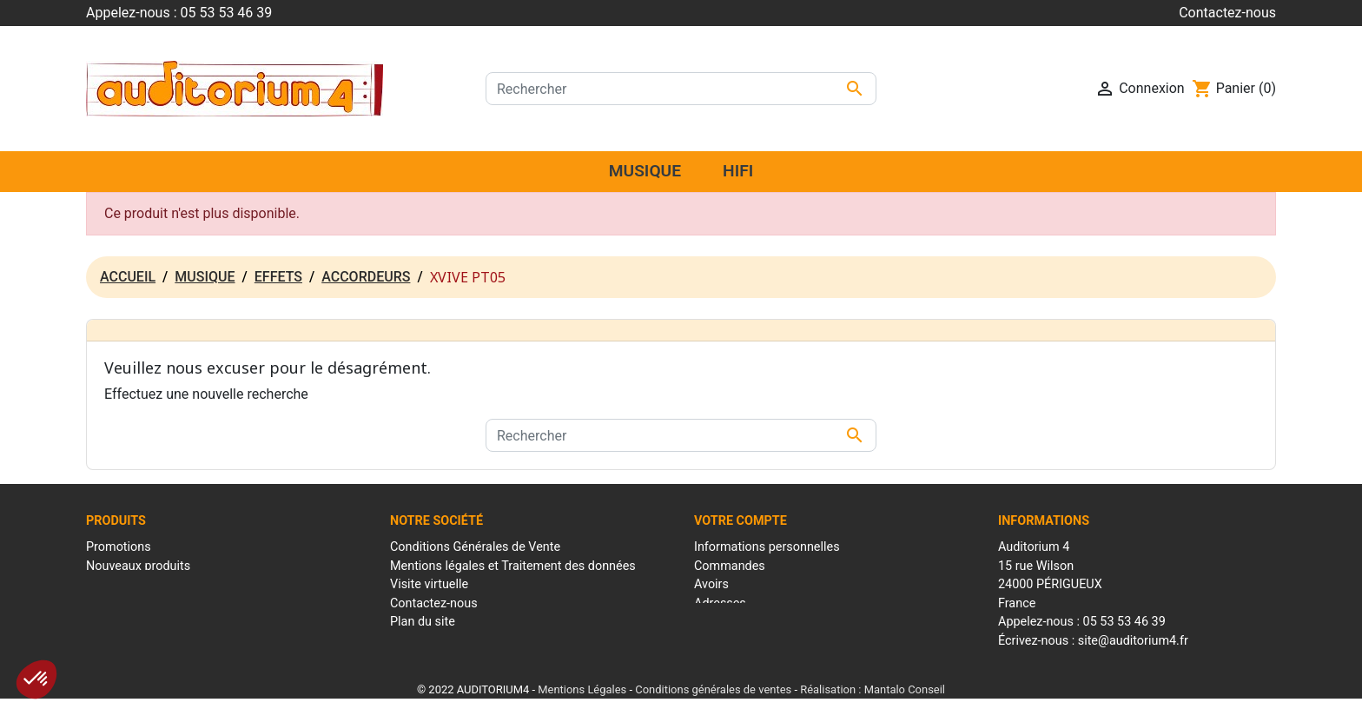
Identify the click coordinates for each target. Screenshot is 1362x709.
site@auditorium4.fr (1133, 640)
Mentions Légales (582, 686)
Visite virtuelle (429, 584)
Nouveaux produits (138, 566)
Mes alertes (726, 640)
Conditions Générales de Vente (475, 547)
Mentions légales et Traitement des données (513, 566)
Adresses (720, 603)
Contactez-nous (1227, 12)
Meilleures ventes (134, 584)
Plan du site (422, 621)
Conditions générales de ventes (713, 686)
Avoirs (711, 584)
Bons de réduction (744, 621)
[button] (36, 679)
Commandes (729, 566)
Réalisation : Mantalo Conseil (872, 686)
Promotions (118, 547)
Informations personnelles (767, 547)
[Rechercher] (681, 88)
